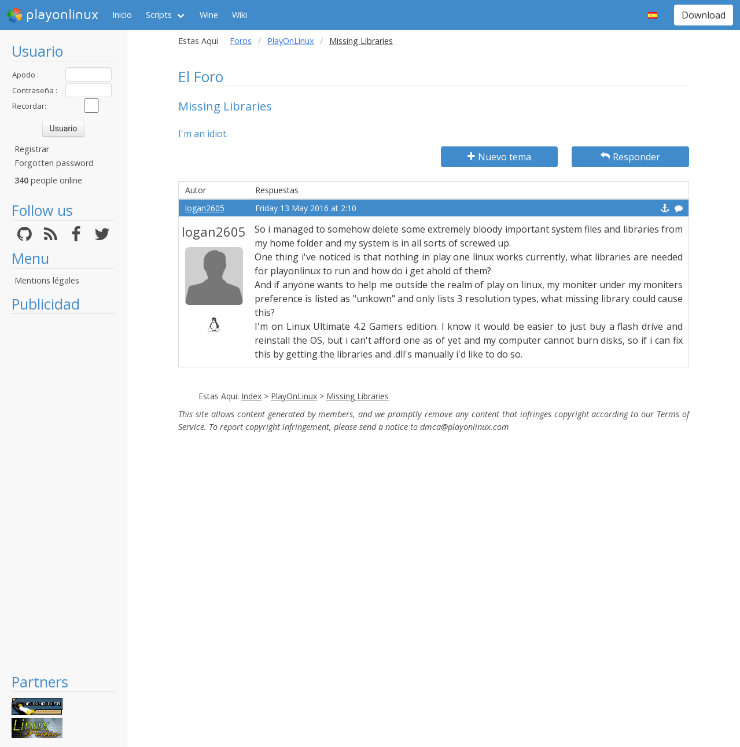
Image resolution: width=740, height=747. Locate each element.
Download (704, 15)
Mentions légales (46, 280)
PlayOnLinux (290, 40)
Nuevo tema (499, 156)
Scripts (159, 14)
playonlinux (52, 15)
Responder (630, 156)
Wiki (239, 14)
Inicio (122, 14)
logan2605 (204, 208)
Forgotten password (54, 162)
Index (251, 396)
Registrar (31, 148)
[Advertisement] (63, 493)
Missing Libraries (357, 396)
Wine (209, 14)
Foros (241, 40)
